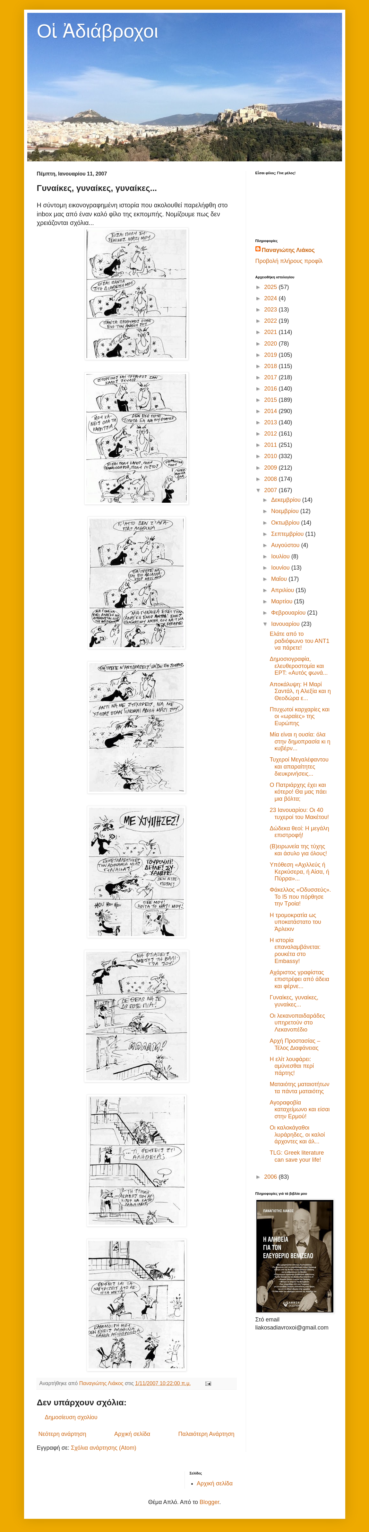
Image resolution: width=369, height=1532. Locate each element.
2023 (271, 309)
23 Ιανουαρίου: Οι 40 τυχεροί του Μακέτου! (299, 813)
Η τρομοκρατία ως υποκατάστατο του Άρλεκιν (295, 922)
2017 (271, 377)
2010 (271, 456)
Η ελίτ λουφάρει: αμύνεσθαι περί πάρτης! (292, 1066)
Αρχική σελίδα (132, 1434)
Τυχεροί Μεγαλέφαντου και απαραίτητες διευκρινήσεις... (299, 766)
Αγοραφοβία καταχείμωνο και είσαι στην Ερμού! (300, 1109)
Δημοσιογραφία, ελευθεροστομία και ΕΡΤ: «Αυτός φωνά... (299, 666)
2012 (271, 433)
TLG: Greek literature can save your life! (297, 1156)
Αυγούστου (286, 545)
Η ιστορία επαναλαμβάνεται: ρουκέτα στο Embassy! (295, 950)
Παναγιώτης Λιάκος (288, 250)
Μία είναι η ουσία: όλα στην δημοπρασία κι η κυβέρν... (300, 741)
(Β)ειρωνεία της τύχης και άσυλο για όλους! (298, 850)
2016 (271, 388)
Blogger (209, 1502)
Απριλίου (283, 590)
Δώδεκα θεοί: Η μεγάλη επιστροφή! (299, 832)
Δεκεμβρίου (286, 500)
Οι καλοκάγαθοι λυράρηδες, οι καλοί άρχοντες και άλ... (297, 1134)
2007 (271, 490)
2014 (271, 411)
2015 (271, 400)
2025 (271, 287)
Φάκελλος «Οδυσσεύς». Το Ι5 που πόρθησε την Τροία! (300, 897)
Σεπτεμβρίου (288, 534)
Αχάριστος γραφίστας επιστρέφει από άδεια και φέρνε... (299, 979)
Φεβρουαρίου (289, 612)
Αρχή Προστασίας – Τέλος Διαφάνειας (295, 1044)
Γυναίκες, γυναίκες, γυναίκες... (294, 1001)
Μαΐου (279, 579)
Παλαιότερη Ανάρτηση (206, 1434)
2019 (271, 355)
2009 (271, 467)
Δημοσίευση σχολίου (71, 1417)
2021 (271, 332)
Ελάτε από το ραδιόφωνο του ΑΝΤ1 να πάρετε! (299, 641)
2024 (271, 298)
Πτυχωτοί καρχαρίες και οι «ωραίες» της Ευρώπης (300, 716)
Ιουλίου (281, 556)
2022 (271, 321)
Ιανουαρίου (286, 624)
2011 (271, 445)
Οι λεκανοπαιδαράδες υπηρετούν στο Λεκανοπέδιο (297, 1023)
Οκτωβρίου (286, 522)
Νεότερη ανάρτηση (62, 1434)
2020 (271, 343)
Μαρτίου (282, 601)
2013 (271, 422)
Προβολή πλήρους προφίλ (289, 261)
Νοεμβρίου (285, 511)
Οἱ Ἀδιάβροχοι (98, 31)
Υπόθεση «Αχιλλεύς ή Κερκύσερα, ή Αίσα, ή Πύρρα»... (299, 871)
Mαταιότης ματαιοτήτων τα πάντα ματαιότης (299, 1088)
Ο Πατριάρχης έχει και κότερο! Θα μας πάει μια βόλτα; (298, 792)
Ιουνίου (281, 567)
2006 (271, 1177)
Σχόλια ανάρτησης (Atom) (103, 1448)
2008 (271, 479)
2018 (271, 366)
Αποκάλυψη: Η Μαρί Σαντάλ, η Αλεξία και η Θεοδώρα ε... (300, 691)
